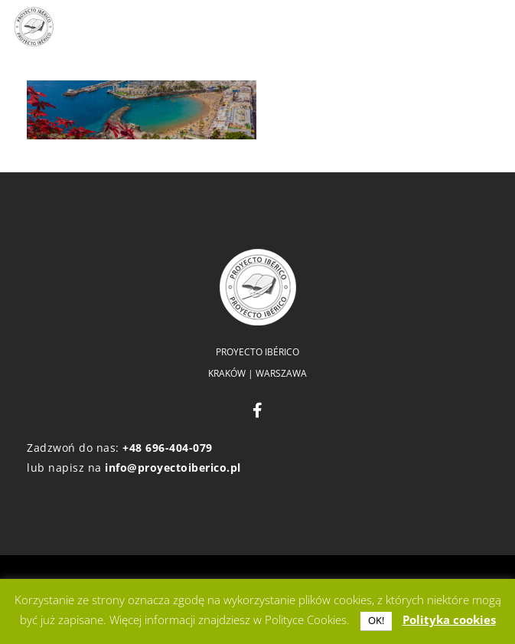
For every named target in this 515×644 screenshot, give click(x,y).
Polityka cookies (449, 619)
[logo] (34, 27)
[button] (360, 26)
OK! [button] (376, 620)
